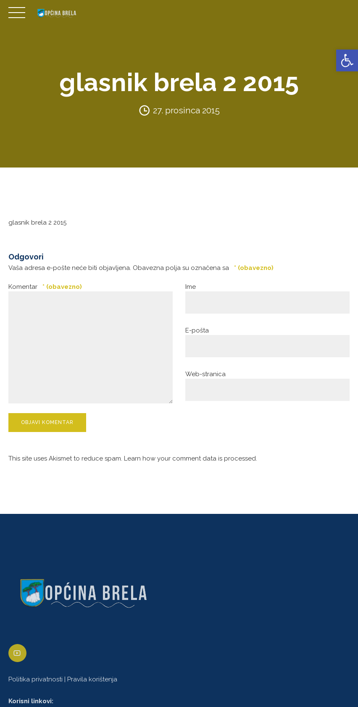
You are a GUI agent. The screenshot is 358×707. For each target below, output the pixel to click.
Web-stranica (205, 374)
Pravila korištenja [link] (92, 679)
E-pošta (197, 330)
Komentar (45, 287)
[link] (347, 60)
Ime (190, 287)
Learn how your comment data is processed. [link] (190, 458)
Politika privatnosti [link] (35, 679)
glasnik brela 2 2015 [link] (37, 222)
